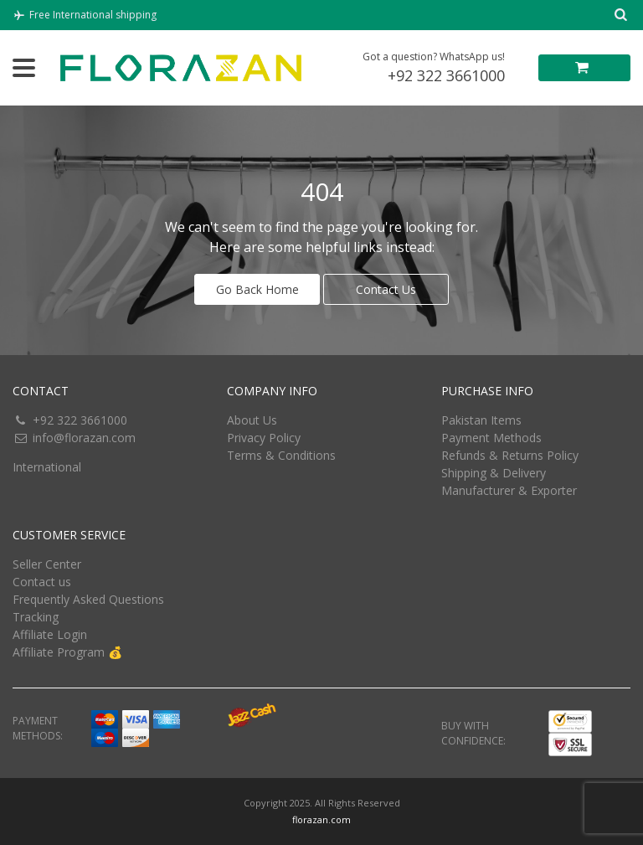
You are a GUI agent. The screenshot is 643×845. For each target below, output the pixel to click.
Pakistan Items (481, 420)
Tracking (36, 617)
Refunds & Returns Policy (510, 455)
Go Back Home (257, 289)
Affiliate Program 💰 (67, 652)
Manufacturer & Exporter (509, 490)
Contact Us (386, 289)
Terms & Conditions (281, 455)
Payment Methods (491, 438)
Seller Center (47, 564)
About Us (252, 420)
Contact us (42, 582)
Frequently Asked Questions (88, 599)
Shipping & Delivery (493, 473)
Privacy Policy (264, 438)
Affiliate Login (50, 634)
